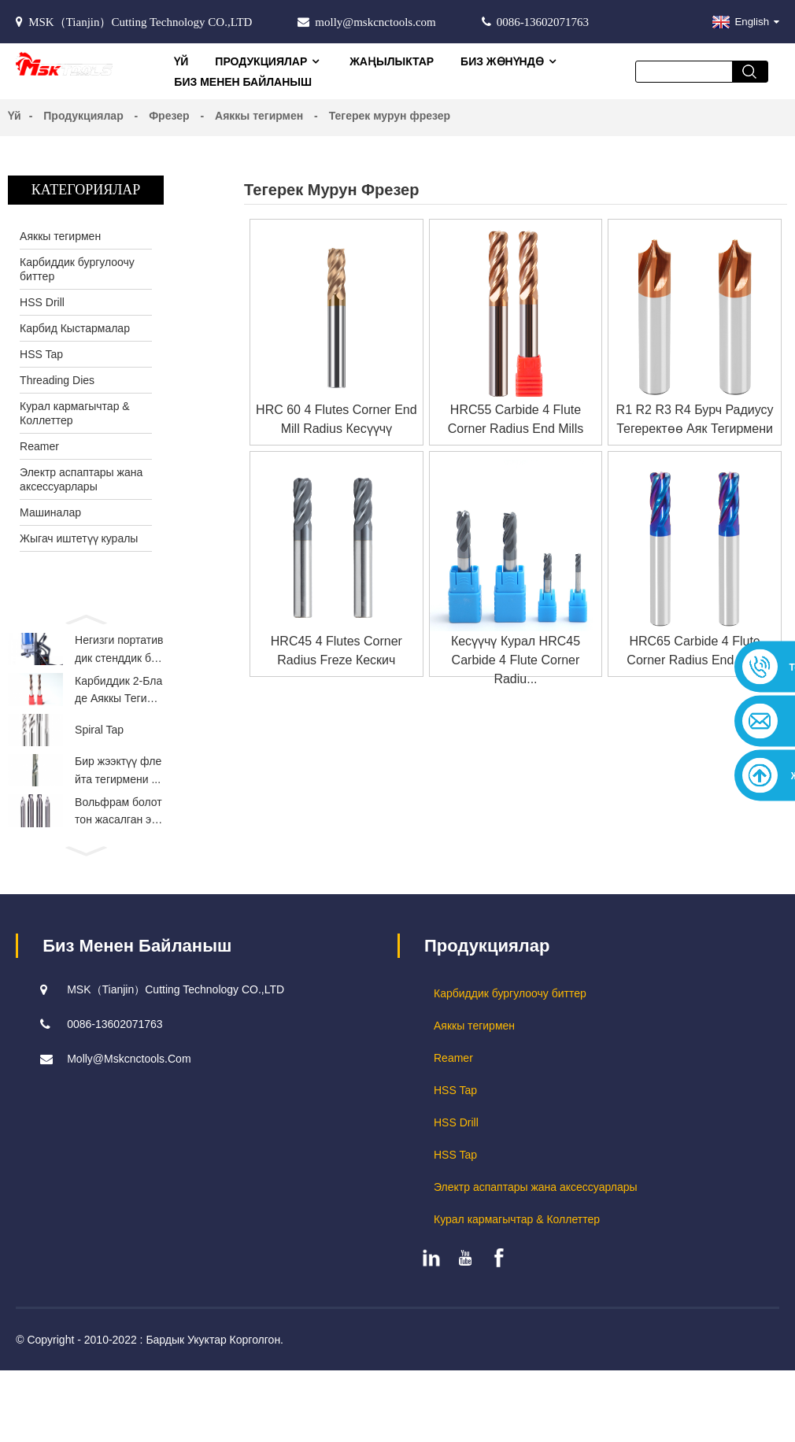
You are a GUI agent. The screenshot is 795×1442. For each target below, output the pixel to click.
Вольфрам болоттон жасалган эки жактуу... (118, 841)
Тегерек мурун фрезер (389, 115)
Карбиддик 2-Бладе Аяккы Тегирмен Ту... (118, 700)
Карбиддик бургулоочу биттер (77, 269)
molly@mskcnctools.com (375, 22)
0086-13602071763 (543, 22)
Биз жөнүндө (510, 61)
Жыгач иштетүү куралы (79, 538)
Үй (181, 61)
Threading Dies (57, 380)
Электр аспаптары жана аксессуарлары (81, 479)
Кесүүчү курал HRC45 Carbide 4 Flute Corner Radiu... (515, 660)
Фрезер (169, 115)
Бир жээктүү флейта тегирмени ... (118, 793)
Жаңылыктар (391, 61)
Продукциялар (269, 61)
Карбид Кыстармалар (75, 328)
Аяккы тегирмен (259, 115)
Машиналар (50, 512)
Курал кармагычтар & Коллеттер (75, 413)
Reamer (39, 446)
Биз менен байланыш (243, 82)
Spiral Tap (99, 746)
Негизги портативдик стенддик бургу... (119, 653)
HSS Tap (41, 354)
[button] (86, 617)
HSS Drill (42, 302)
